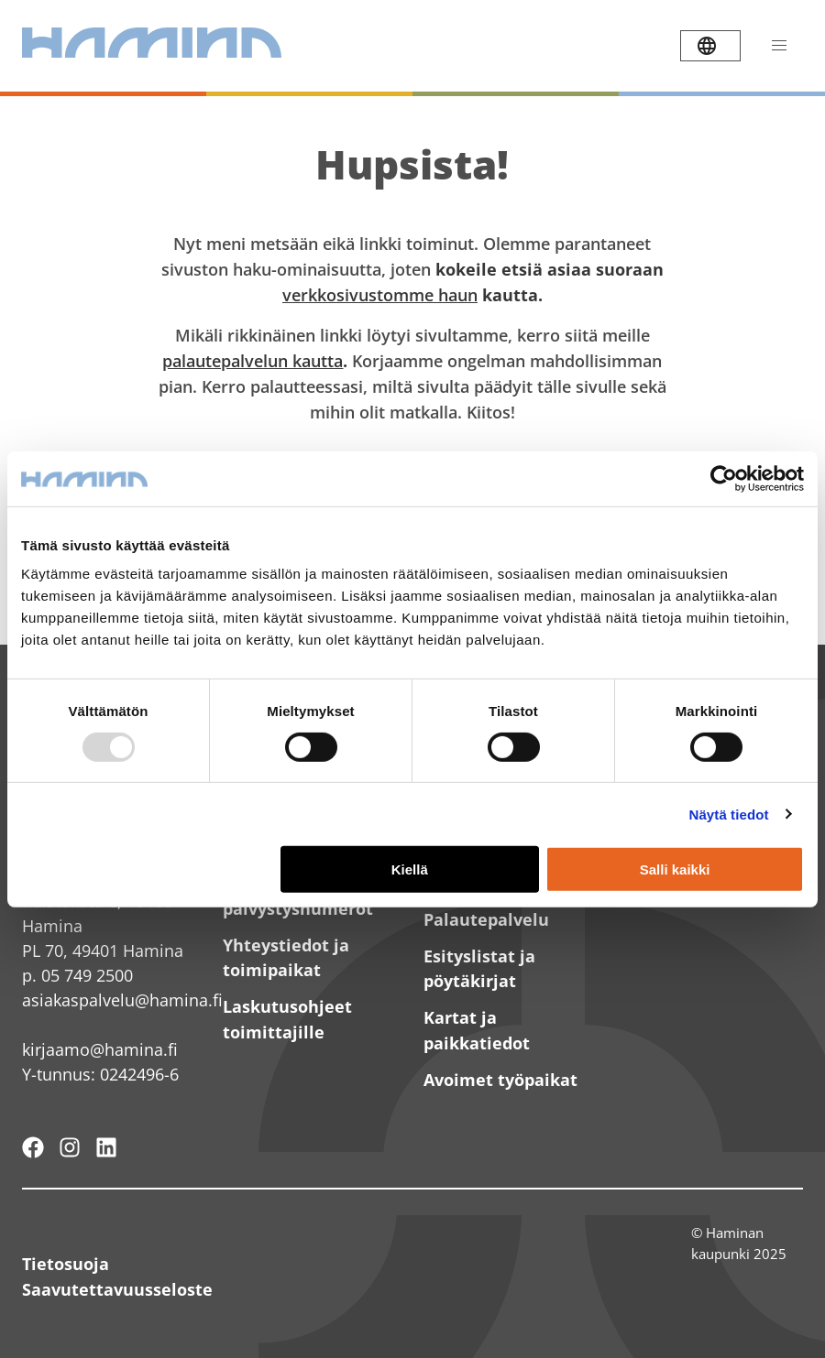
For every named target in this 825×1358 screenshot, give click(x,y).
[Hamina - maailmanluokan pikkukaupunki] (33, 1147)
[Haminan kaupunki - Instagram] (70, 1147)
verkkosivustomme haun (380, 295)
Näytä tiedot (729, 814)
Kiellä (409, 868)
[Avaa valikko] (779, 46)
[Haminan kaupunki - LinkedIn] (106, 1147)
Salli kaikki (675, 868)
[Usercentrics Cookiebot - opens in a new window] (724, 478)
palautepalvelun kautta (252, 361)
